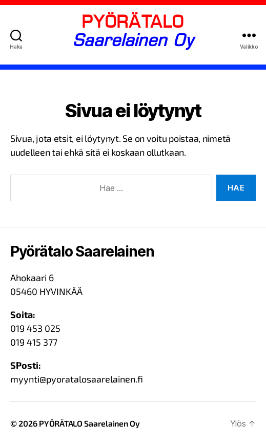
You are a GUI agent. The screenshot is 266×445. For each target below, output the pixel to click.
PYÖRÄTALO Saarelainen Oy (89, 423)
